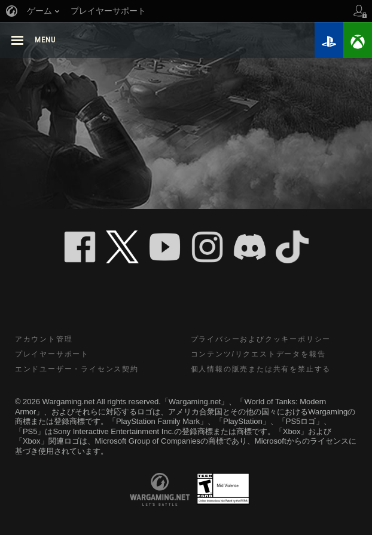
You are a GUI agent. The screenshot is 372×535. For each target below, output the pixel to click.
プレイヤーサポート (52, 354)
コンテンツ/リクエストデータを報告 (258, 354)
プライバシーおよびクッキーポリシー (261, 339)
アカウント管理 (44, 339)
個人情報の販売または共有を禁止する (261, 369)
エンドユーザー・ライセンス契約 (77, 369)
